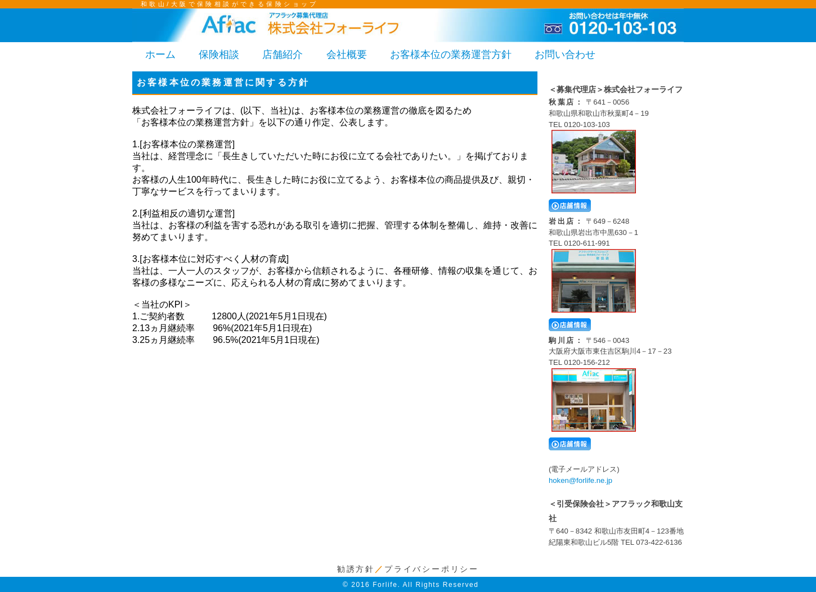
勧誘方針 (356, 568)
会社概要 (346, 54)
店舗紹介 (282, 54)
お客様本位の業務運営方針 (451, 54)
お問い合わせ (565, 54)
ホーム (160, 54)
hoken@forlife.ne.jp (580, 480)
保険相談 (219, 54)
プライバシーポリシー (431, 568)
